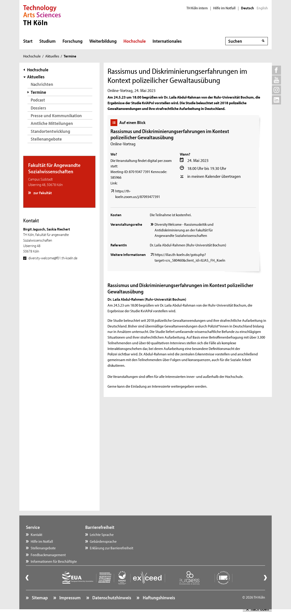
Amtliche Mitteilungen (52, 123)
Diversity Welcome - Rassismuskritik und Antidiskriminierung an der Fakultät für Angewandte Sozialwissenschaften (184, 230)
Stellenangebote (46, 139)
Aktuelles (52, 55)
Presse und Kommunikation (56, 115)
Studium (47, 41)
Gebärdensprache (103, 541)
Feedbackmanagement (48, 554)
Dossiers (38, 108)
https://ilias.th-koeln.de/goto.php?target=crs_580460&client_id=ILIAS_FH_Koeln (190, 257)
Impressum (69, 597)
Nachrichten (42, 84)
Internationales (167, 41)
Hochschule (134, 41)
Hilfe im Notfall (224, 8)
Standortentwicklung (50, 131)
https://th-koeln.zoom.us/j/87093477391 (137, 193)
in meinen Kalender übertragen (214, 176)
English (262, 8)
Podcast (38, 100)
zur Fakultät (42, 192)
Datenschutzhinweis (111, 597)
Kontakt (36, 534)
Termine (38, 92)
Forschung (73, 41)
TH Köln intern (197, 8)
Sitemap (39, 597)
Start (28, 41)
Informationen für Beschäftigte (54, 561)
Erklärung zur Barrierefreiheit (111, 547)
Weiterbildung (103, 41)
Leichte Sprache (102, 534)
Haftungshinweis (158, 597)
